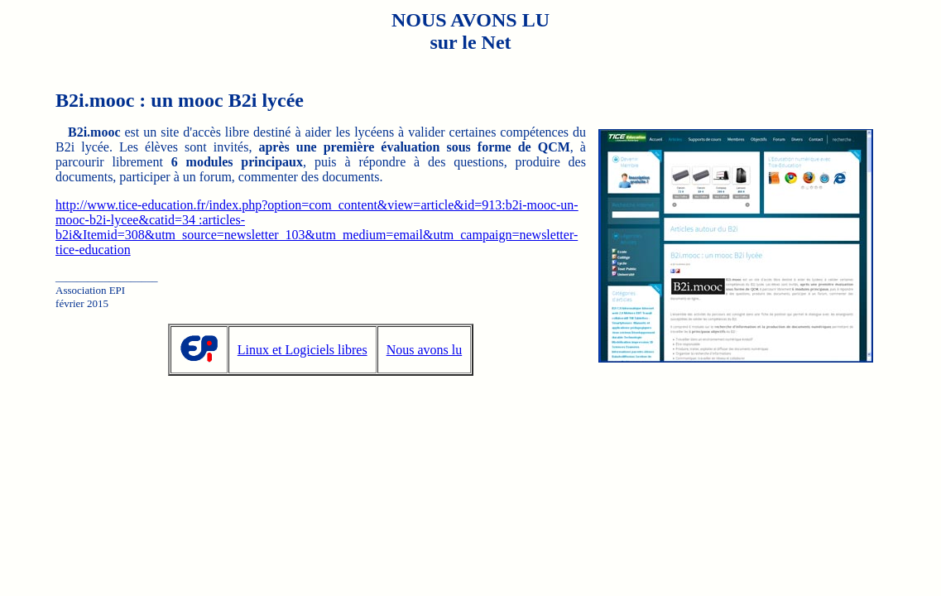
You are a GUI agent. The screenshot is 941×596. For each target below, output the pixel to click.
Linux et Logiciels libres (302, 350)
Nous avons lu (424, 350)
